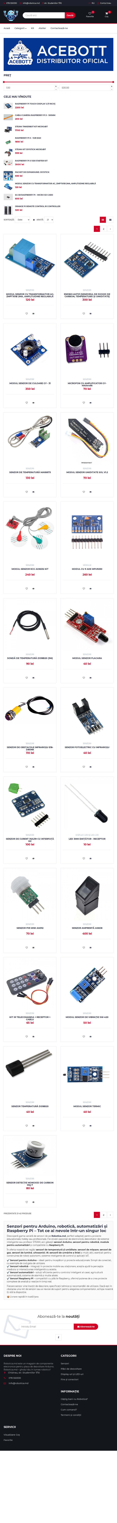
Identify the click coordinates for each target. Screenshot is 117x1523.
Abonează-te (86, 1326)
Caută (70, 15)
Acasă (7, 28)
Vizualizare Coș (12, 1434)
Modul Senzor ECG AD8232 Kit (30, 569)
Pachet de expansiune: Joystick (32, 172)
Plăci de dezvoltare (71, 1368)
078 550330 (10, 3)
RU (91, 3)
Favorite (8, 1440)
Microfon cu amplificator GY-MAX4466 (87, 384)
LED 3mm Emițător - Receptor (87, 839)
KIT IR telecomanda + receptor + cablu (29, 1018)
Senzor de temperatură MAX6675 (30, 472)
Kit (32, 28)
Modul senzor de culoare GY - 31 (30, 383)
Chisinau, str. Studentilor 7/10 (22, 1372)
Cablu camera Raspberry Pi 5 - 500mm (35, 115)
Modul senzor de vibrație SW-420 (87, 1017)
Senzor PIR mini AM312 (30, 928)
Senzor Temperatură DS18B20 (30, 1106)
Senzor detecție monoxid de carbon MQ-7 (29, 1183)
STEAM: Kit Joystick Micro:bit (30, 149)
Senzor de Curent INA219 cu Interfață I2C (30, 840)
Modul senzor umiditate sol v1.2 (87, 472)
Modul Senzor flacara (87, 658)
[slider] (4, 82)
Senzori (65, 1363)
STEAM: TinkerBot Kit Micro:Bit (31, 126)
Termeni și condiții (71, 1415)
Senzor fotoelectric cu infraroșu (87, 747)
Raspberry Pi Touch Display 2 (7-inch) (35, 104)
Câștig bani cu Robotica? (74, 1399)
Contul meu (104, 3)
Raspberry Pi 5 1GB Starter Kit (31, 161)
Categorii (20, 28)
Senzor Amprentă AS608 (87, 928)
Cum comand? (69, 1409)
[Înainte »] (110, 229)
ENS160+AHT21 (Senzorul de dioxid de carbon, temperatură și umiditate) (87, 295)
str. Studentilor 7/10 (52, 3)
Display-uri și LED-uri (72, 1374)
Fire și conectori (69, 1379)
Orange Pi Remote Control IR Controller (37, 206)
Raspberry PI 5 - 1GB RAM (28, 138)
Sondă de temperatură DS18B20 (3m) (30, 658)
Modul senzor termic (87, 1106)
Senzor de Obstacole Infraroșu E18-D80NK (30, 748)
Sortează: (17, 220)
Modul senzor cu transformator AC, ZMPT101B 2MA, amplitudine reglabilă (55, 183)
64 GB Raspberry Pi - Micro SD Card (34, 195)
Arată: (45, 220)
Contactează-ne (59, 28)
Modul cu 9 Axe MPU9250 (87, 569)
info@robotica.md (30, 3)
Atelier (42, 28)
